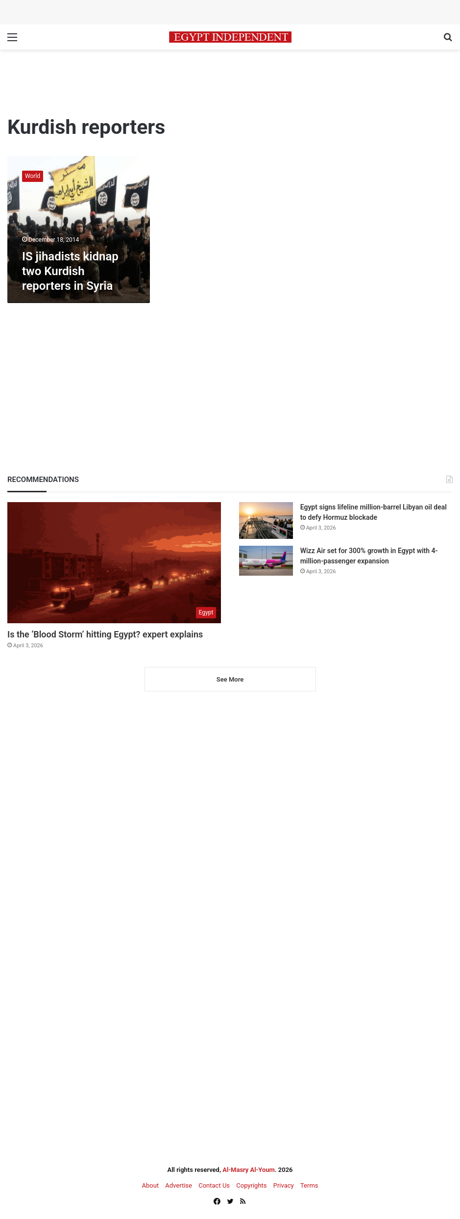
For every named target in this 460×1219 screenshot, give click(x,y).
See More (230, 679)
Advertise (178, 1185)
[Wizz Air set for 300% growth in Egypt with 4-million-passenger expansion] (266, 561)
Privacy (283, 1185)
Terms (309, 1185)
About (150, 1185)
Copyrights (251, 1185)
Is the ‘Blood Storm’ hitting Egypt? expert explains (105, 634)
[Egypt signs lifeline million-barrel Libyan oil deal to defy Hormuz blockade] (266, 520)
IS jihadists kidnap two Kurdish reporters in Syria (70, 271)
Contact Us (214, 1185)
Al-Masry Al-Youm (248, 1169)
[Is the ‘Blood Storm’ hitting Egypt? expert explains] (114, 562)
